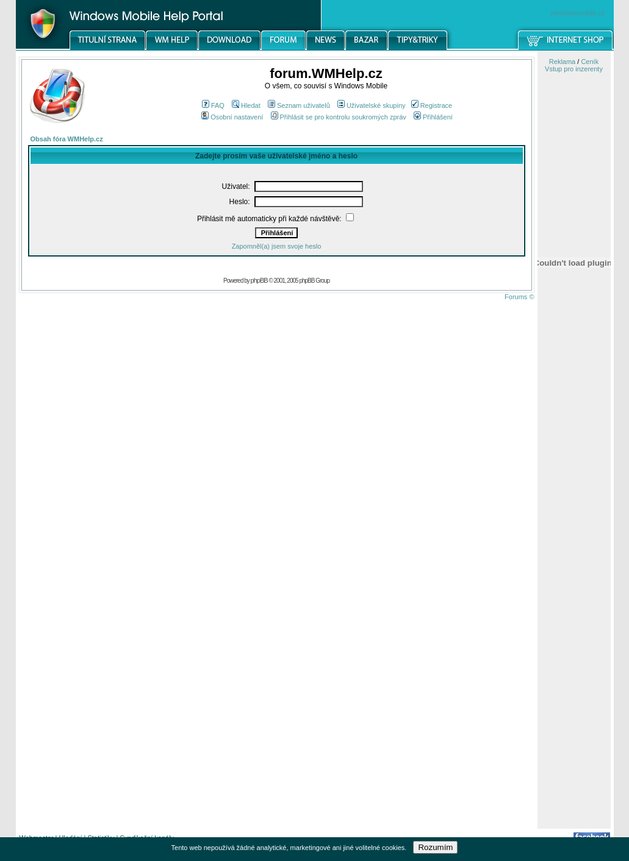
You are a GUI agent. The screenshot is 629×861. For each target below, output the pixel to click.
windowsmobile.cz (578, 12)
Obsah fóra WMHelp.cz (67, 139)
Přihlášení (433, 117)
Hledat (246, 105)
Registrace (432, 105)
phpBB (259, 280)
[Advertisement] (574, 635)
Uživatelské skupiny (371, 105)
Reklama (562, 61)
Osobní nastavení (232, 117)
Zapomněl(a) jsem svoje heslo (277, 246)
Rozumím (435, 847)
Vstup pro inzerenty (574, 69)
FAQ (213, 105)
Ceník (589, 61)
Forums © (519, 296)
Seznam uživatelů (299, 105)
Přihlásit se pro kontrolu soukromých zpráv (338, 117)
